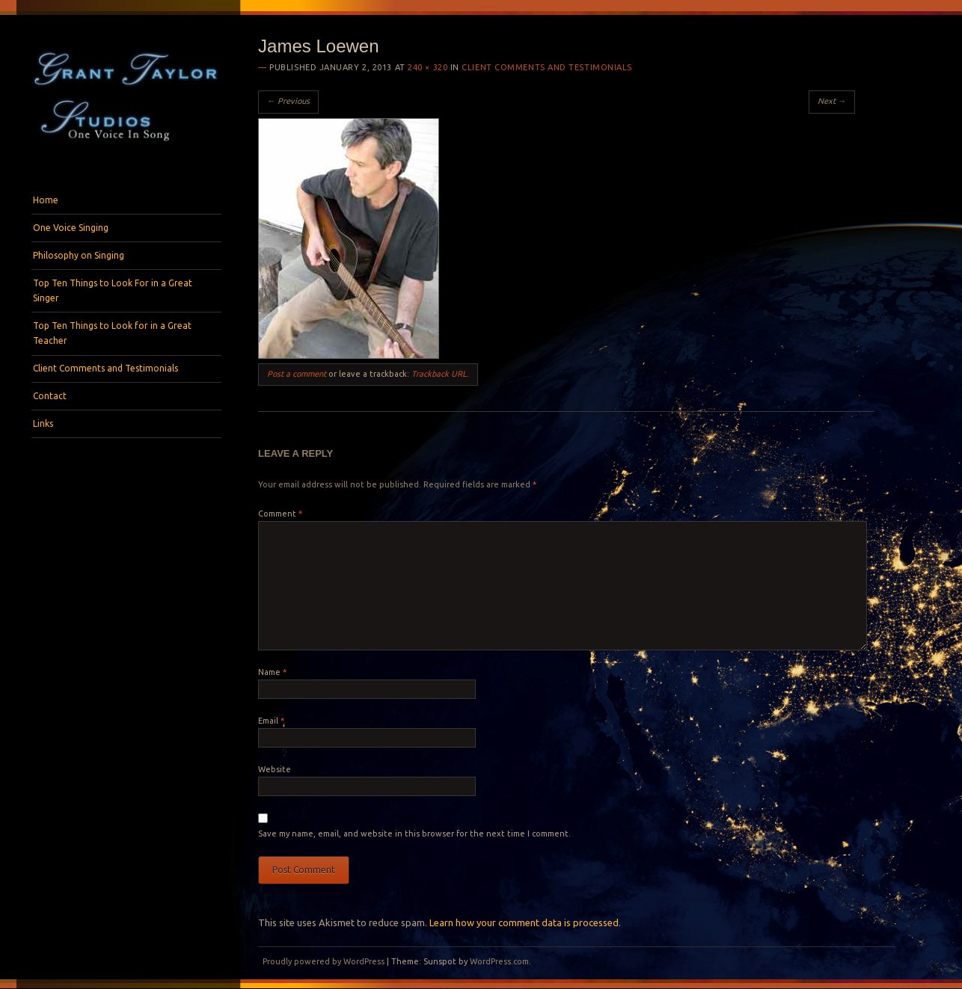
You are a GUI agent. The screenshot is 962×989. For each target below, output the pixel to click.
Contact (50, 396)
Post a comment (296, 373)
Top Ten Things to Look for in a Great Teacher (112, 333)
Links (43, 423)
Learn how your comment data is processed (524, 922)
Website (274, 769)
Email (271, 720)
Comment (280, 513)
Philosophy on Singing (78, 255)
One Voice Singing (70, 227)
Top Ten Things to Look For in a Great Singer (112, 290)
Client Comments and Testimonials (105, 368)
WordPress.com (499, 961)
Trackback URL (439, 373)
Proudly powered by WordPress (324, 961)
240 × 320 (427, 67)
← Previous (288, 100)
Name (272, 672)
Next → (832, 100)
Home (45, 200)
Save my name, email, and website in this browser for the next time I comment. (414, 833)
